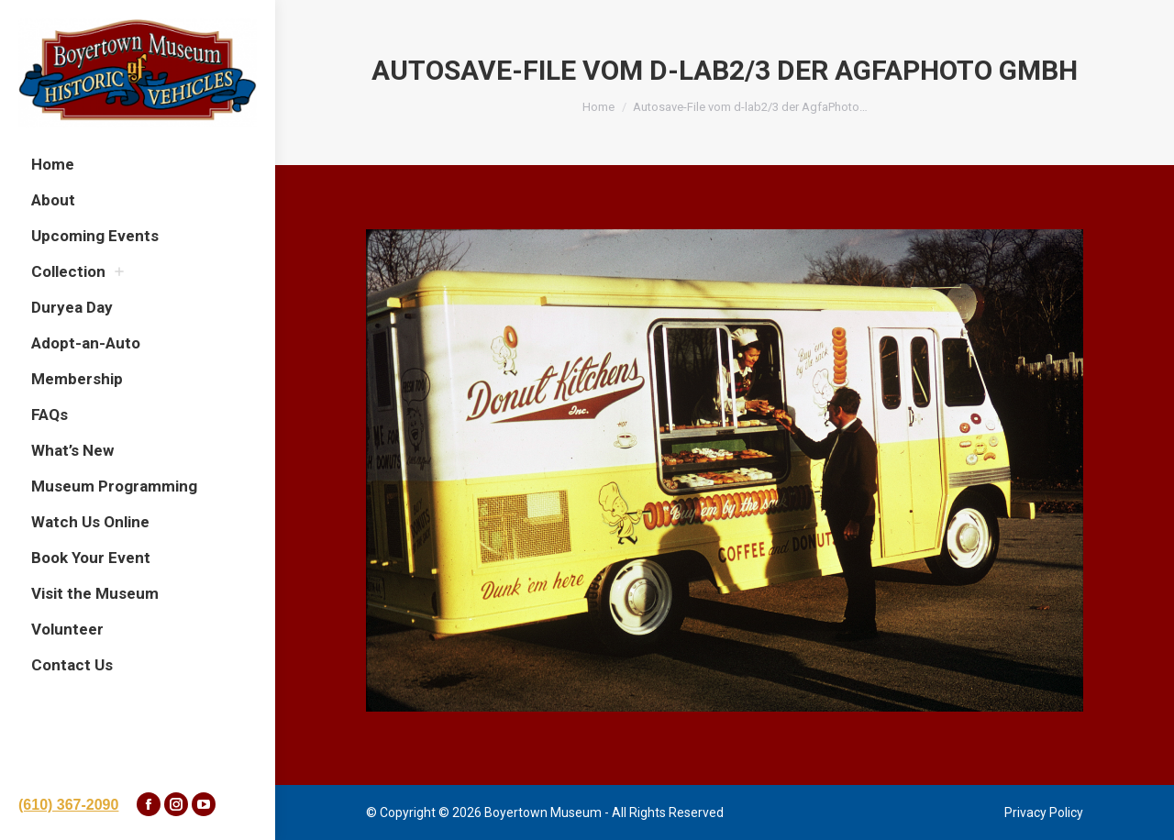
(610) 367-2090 (68, 804)
